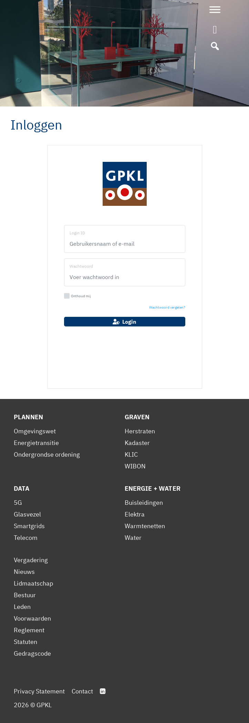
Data (22, 488)
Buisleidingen (144, 503)
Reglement (29, 630)
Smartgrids (29, 526)
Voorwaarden (32, 618)
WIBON (135, 466)
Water (133, 538)
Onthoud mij (77, 296)
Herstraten (140, 431)
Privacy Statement (39, 691)
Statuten (25, 642)
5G (18, 503)
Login (124, 321)
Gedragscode (32, 653)
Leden (22, 607)
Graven (137, 417)
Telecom (26, 538)
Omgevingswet (35, 431)
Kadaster (137, 443)
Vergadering (31, 560)
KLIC (131, 454)
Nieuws (24, 572)
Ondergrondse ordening (47, 454)
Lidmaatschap (33, 583)
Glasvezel (27, 514)
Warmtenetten (145, 526)
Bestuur (25, 595)
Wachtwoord (81, 266)
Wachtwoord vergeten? (167, 307)
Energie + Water (152, 488)
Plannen (28, 417)
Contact (82, 691)
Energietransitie (36, 443)
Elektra (135, 514)
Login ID (77, 232)
